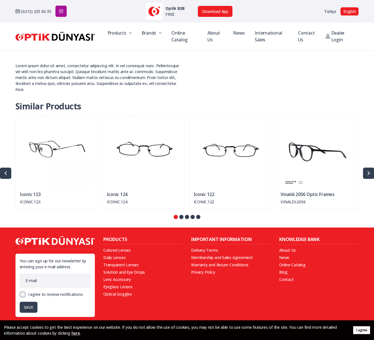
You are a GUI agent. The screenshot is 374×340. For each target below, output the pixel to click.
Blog (283, 272)
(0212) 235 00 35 (36, 11)
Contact (286, 279)
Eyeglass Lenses (118, 286)
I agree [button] (361, 330)
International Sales (268, 36)
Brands (152, 33)
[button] (176, 217)
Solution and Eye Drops (124, 272)
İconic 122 (204, 194)
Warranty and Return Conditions (219, 264)
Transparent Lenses (121, 264)
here (75, 333)
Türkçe (330, 11)
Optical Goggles (117, 294)
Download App (215, 11)
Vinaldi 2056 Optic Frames (308, 194)
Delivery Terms (204, 250)
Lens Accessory (117, 279)
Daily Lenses (114, 257)
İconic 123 (30, 194)
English (349, 11)
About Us (213, 36)
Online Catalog (179, 36)
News (239, 33)
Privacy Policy (203, 272)
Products (120, 33)
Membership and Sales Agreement (221, 257)
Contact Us (306, 36)
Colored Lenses (117, 250)
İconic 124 (117, 194)
